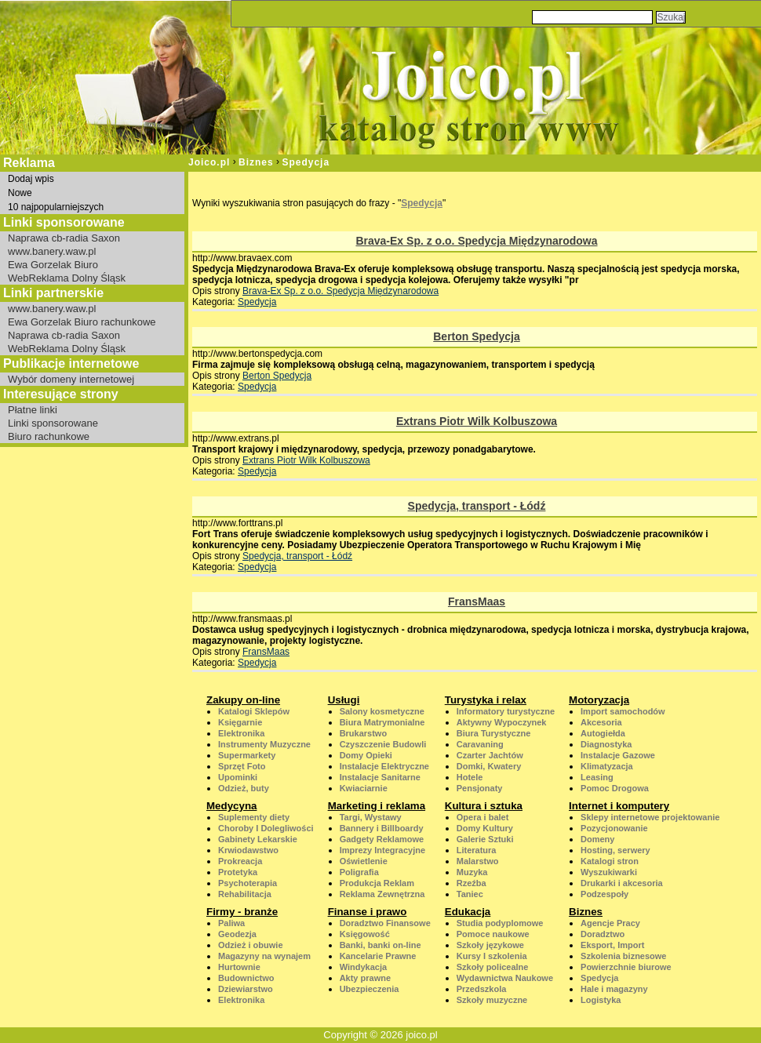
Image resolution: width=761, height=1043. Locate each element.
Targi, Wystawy (371, 817)
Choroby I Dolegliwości (266, 828)
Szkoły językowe (490, 945)
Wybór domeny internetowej (71, 379)
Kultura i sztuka (484, 806)
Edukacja (468, 912)
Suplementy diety (253, 817)
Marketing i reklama (376, 806)
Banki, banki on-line (380, 945)
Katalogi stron (610, 861)
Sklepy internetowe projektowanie (650, 817)
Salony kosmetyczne (382, 711)
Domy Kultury (485, 828)
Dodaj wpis (31, 178)
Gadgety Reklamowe (382, 839)
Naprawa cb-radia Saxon (64, 238)
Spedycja (306, 162)
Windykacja (363, 967)
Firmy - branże (242, 912)
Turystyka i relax (485, 700)
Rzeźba (471, 883)
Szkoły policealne (493, 967)
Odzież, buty (243, 788)
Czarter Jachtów (490, 755)
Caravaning (480, 744)
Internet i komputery (619, 806)
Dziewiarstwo (245, 989)
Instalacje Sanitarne (380, 777)
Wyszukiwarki (609, 872)
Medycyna (231, 806)
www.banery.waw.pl (52, 251)
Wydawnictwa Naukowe (505, 978)
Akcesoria (601, 722)
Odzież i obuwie (250, 945)
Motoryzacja (599, 700)
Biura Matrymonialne (382, 722)
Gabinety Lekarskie (257, 839)
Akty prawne (365, 978)
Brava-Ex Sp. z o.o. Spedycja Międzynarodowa (476, 240)
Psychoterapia (247, 883)
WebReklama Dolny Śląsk (67, 278)
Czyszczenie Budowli (383, 744)
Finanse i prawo (367, 912)
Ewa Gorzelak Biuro (53, 265)
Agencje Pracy (610, 923)
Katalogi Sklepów (253, 711)
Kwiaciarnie (364, 788)
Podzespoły (604, 894)
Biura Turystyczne (494, 733)
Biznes (256, 162)
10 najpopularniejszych (56, 207)
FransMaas (476, 601)
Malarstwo (478, 861)
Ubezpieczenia (369, 989)
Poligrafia (359, 872)
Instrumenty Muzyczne (264, 744)
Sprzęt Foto (242, 766)
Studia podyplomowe (500, 923)
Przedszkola (482, 989)
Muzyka (472, 872)
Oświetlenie (364, 861)
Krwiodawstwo (248, 850)
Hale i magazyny (614, 989)
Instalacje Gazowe (618, 755)
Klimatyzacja (607, 766)
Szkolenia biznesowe (623, 956)
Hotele (470, 777)
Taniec (470, 894)
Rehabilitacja (244, 894)
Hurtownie (239, 967)
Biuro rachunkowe (48, 436)
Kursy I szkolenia (492, 956)
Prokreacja (240, 861)
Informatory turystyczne (506, 711)
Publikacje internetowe (71, 363)
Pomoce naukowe (493, 934)
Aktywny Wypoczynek (502, 722)
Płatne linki (32, 410)
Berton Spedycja (476, 336)
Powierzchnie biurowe (626, 967)
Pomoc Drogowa (615, 788)
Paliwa (231, 923)
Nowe (20, 192)
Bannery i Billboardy (382, 828)
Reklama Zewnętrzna (382, 894)
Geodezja (237, 934)
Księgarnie (240, 722)
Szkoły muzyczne (492, 1000)
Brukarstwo (364, 733)
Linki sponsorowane (53, 423)
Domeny (597, 839)
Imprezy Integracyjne (382, 850)
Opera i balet (483, 817)
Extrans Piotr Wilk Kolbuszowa (476, 421)
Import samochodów (623, 711)
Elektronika (241, 733)
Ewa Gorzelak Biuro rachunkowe (82, 322)
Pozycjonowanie (614, 828)
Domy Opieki (366, 755)
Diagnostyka (606, 744)
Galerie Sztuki (485, 839)
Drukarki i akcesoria (622, 883)
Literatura (477, 850)
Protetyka (237, 872)
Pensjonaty (480, 788)
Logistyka (601, 1000)
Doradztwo (602, 934)
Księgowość (365, 934)
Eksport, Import (612, 945)
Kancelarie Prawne (378, 956)
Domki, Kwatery (489, 766)
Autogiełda (603, 733)
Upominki (237, 777)
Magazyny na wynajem (264, 956)
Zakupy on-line (243, 700)
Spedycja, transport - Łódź (477, 506)
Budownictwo (246, 978)
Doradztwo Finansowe (385, 923)
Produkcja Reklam (377, 883)
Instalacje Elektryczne (384, 766)
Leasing (597, 777)
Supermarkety (246, 755)
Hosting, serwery (615, 850)
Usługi (344, 700)
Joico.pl (209, 162)
